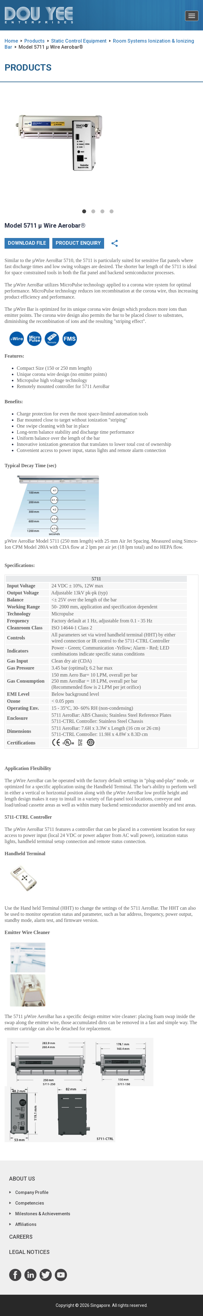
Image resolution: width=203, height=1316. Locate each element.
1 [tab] (84, 211)
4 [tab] (112, 211)
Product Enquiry (78, 243)
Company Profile (31, 1192)
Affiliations (26, 1224)
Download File (27, 243)
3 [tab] (103, 211)
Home (11, 41)
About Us (22, 1178)
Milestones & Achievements (42, 1213)
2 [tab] (93, 211)
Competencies (29, 1203)
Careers (21, 1237)
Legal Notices (29, 1252)
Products (34, 41)
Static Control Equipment (79, 41)
